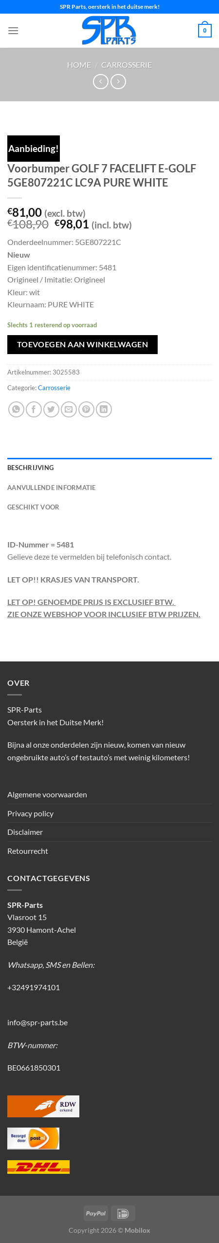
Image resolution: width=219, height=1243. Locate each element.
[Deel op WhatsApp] (16, 409)
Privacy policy (30, 813)
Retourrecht (27, 850)
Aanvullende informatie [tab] (51, 487)
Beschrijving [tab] (30, 467)
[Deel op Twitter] (51, 409)
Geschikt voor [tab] (33, 507)
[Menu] (13, 30)
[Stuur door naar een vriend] (69, 409)
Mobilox (137, 1230)
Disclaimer (25, 831)
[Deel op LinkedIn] (104, 409)
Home (79, 64)
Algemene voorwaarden (47, 794)
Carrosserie (126, 64)
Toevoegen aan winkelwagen (82, 344)
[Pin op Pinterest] (86, 409)
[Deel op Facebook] (34, 409)
